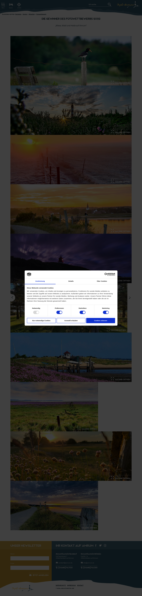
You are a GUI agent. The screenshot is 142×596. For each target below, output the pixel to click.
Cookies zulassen (100, 320)
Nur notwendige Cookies (41, 320)
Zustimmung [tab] (40, 281)
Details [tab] (71, 281)
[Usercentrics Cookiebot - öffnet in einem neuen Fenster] (106, 274)
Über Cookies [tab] (102, 281)
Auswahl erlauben (71, 320)
